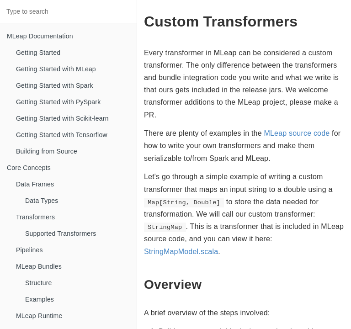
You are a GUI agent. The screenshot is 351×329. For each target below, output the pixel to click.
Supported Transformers (60, 233)
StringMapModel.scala (181, 251)
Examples (39, 299)
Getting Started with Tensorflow (61, 134)
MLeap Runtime (39, 315)
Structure (38, 283)
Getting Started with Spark (54, 85)
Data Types (41, 200)
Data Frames (35, 184)
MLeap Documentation (40, 36)
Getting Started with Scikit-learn (62, 118)
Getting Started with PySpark (58, 102)
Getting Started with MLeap (56, 69)
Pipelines (29, 250)
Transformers (35, 217)
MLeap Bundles (39, 266)
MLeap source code (297, 133)
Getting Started (38, 52)
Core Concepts (29, 167)
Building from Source (46, 151)
